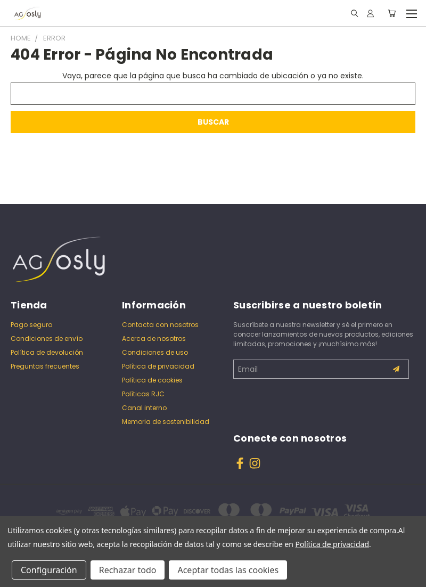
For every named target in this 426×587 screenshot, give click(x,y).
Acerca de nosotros (154, 338)
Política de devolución (47, 352)
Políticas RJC (143, 393)
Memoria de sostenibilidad (165, 421)
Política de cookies (152, 380)
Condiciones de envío (47, 338)
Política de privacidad (158, 366)
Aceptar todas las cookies (227, 570)
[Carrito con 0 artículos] (391, 13)
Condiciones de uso (155, 352)
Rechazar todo (128, 570)
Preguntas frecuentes (45, 366)
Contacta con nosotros (160, 324)
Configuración (49, 570)
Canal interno (144, 407)
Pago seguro (31, 324)
